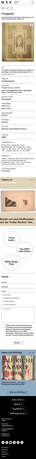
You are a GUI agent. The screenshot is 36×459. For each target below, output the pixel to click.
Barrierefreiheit (5, 454)
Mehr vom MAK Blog (18, 392)
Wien (3, 92)
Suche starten (18, 400)
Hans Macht (27, 90)
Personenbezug (9, 182)
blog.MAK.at (18, 409)
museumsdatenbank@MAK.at (7, 429)
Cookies (4, 456)
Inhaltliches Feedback (9, 301)
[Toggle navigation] (32, 2)
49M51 (4, 137)
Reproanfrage (7, 294)
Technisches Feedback (9, 304)
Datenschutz (5, 449)
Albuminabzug (6, 99)
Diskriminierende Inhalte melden (11, 298)
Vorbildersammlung (8, 81)
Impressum (4, 451)
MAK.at (18, 404)
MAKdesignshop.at (18, 413)
